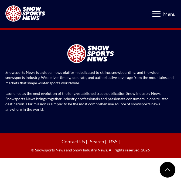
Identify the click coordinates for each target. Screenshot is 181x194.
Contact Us (74, 141)
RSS (113, 141)
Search (97, 141)
